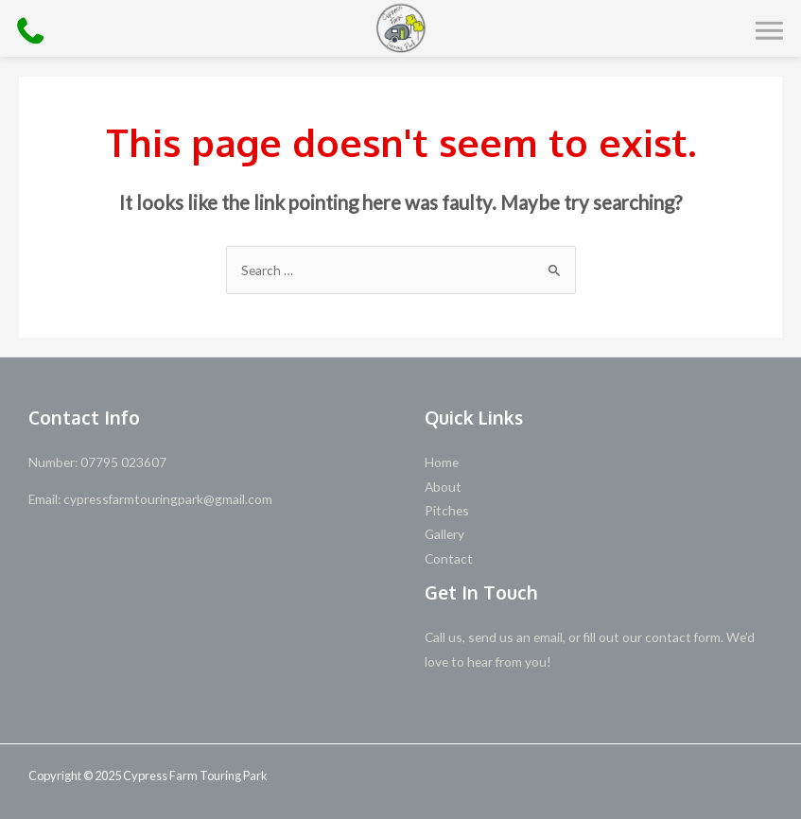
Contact (449, 558)
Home (442, 462)
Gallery (444, 534)
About (443, 487)
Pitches (447, 510)
